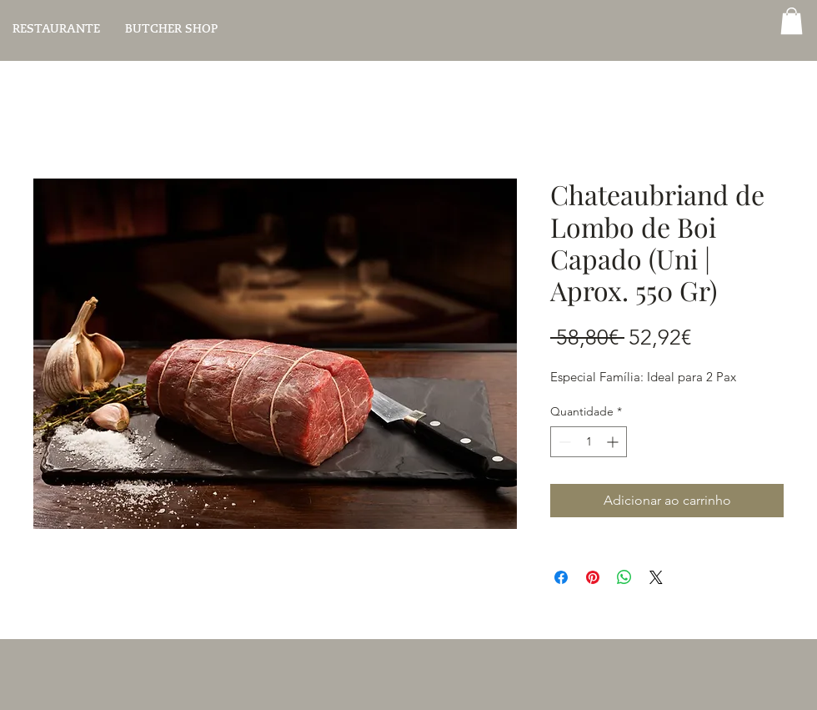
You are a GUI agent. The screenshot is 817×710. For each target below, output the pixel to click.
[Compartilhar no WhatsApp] (624, 577)
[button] (791, 21)
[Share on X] (656, 577)
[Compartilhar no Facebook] (561, 577)
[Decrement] (563, 441)
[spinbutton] (589, 441)
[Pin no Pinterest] (593, 577)
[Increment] (614, 441)
